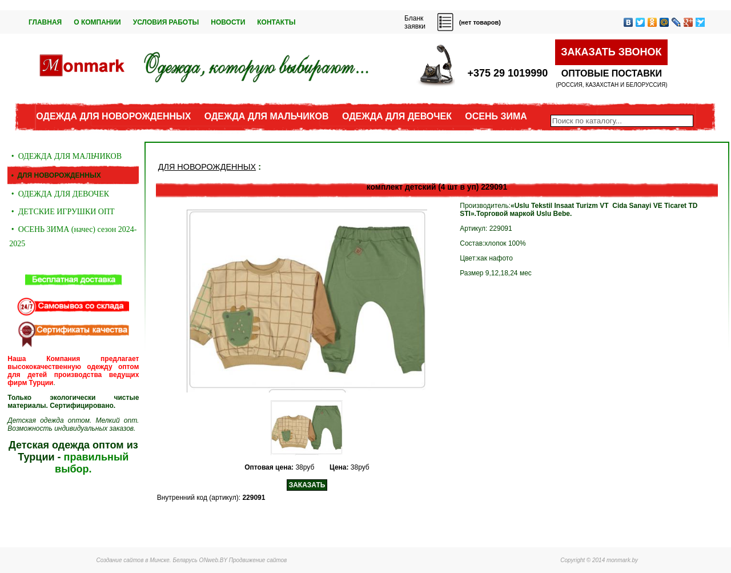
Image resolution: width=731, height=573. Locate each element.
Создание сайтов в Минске (133, 560)
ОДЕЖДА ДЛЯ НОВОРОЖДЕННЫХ (113, 116)
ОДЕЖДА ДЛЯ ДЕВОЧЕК (397, 116)
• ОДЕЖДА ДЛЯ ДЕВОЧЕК (59, 194)
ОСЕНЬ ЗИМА (496, 116)
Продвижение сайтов (258, 560)
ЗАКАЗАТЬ (307, 485)
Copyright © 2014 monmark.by (599, 560)
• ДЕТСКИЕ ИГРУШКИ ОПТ (61, 211)
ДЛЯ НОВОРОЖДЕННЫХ (207, 166)
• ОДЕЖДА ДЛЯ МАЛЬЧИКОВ (65, 156)
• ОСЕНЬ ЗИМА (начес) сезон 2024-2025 (72, 236)
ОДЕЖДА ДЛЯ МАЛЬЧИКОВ (266, 116)
